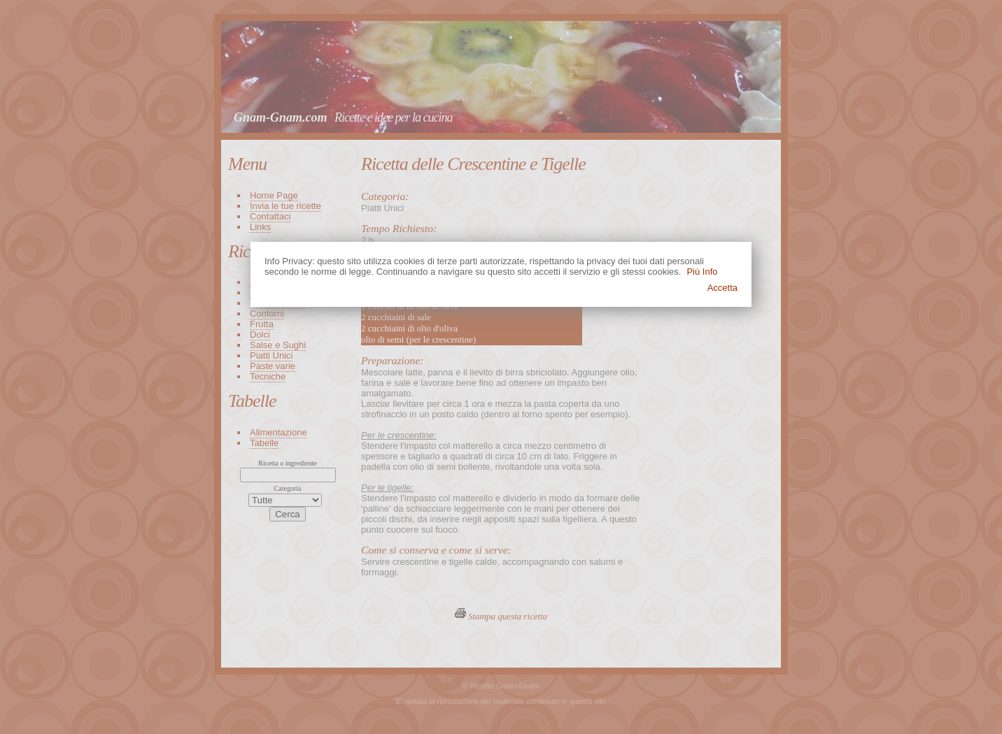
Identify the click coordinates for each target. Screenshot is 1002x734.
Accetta (722, 287)
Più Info (701, 271)
